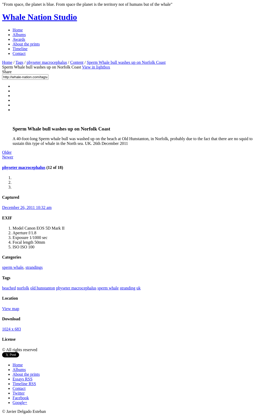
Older (7, 152)
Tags (19, 62)
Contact (19, 53)
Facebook (21, 398)
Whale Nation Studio (39, 17)
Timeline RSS (24, 383)
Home (18, 30)
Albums (19, 34)
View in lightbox (96, 67)
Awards (19, 39)
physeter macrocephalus (47, 62)
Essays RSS (22, 379)
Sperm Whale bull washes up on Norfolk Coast (126, 62)
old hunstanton (42, 288)
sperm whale (12, 267)
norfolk (23, 288)
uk (138, 288)
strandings (34, 267)
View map (10, 308)
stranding (128, 288)
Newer (7, 157)
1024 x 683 (11, 329)
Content (76, 62)
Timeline (20, 49)
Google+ (20, 402)
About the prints (26, 44)
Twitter (19, 393)
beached (9, 288)
